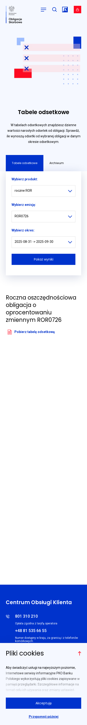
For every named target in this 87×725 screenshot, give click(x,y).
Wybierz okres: (23, 230)
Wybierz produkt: (25, 179)
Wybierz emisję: (24, 205)
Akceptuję (43, 703)
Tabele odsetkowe (24, 163)
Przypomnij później (43, 716)
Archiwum (56, 163)
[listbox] (43, 191)
